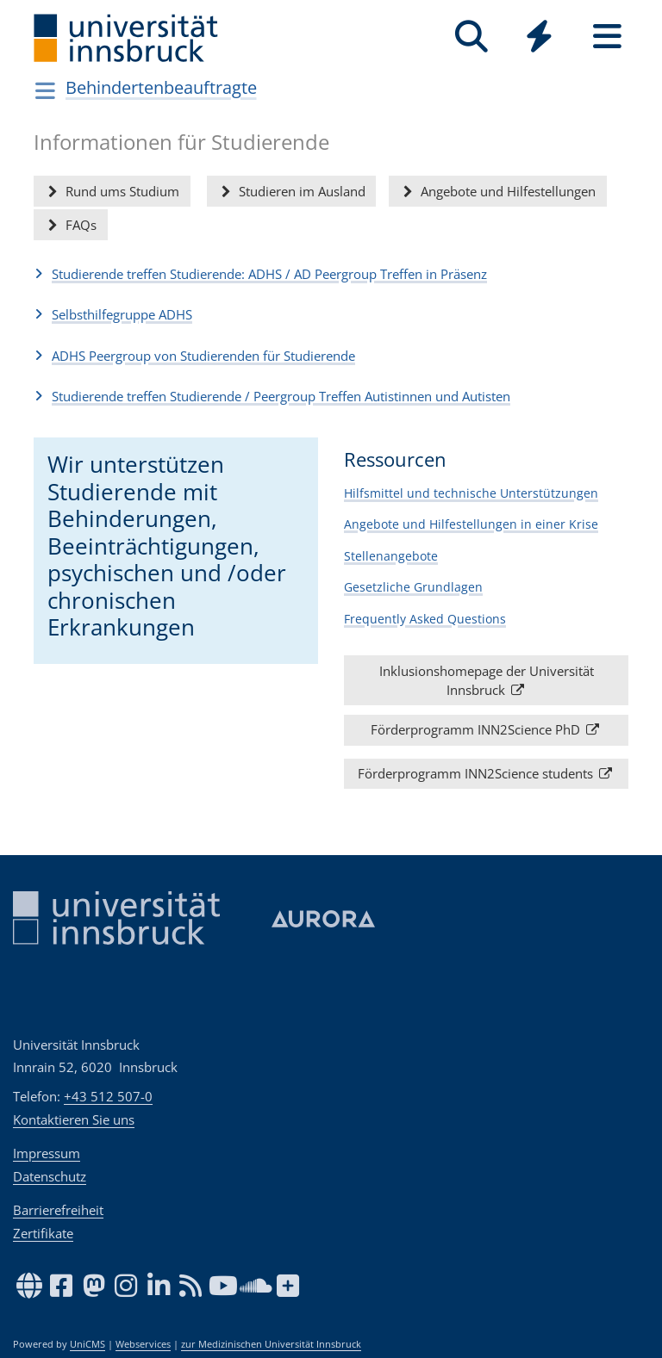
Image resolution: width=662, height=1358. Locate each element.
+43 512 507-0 (108, 1096)
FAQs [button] (70, 224)
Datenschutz (49, 1176)
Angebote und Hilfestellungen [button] (497, 191)
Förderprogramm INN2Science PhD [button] (486, 729)
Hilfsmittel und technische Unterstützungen (471, 492)
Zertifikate (43, 1233)
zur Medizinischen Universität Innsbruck (271, 1344)
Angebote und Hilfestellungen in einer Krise (471, 524)
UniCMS (87, 1344)
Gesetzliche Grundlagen (413, 587)
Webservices (143, 1344)
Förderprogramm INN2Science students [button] (486, 773)
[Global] (539, 38)
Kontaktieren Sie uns (73, 1119)
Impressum (46, 1153)
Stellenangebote (391, 555)
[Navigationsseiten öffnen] (45, 90)
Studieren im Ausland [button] (291, 191)
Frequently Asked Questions (425, 618)
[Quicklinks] (539, 36)
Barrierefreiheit (58, 1209)
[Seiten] (607, 36)
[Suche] (471, 36)
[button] (331, 273)
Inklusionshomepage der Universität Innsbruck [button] (486, 679)
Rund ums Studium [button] (111, 191)
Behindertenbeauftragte (161, 87)
